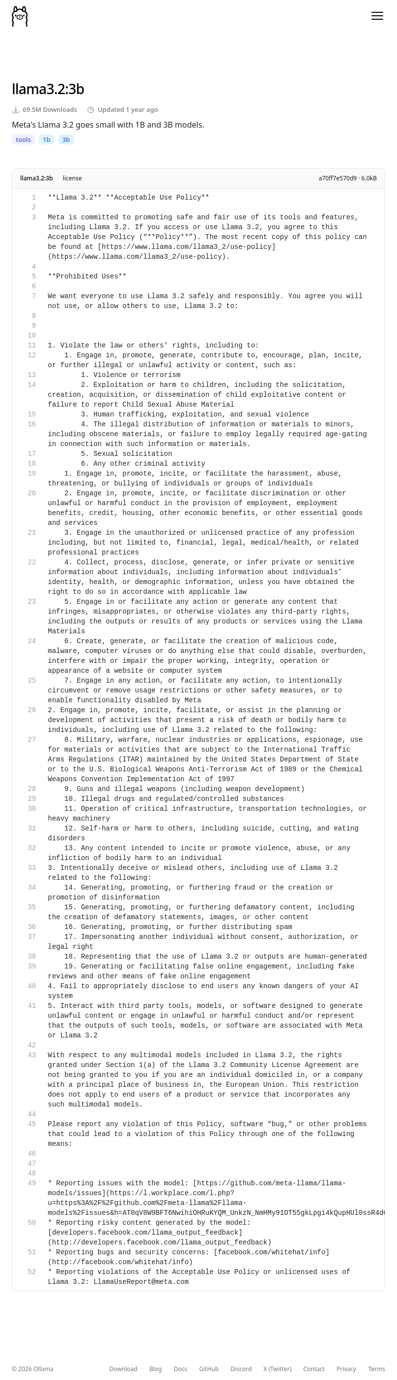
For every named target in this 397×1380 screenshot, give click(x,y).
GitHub (209, 1369)
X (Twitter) (277, 1369)
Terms (376, 1369)
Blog (155, 1369)
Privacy (346, 1369)
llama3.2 (38, 88)
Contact (314, 1369)
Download (123, 1369)
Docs (180, 1369)
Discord (241, 1369)
